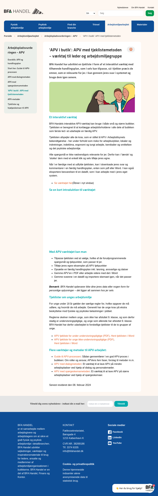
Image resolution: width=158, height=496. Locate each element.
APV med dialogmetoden (19, 77)
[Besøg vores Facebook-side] (124, 432)
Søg (150, 13)
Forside (8, 36)
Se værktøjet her (63, 183)
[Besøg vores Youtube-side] (124, 443)
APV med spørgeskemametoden (72, 371)
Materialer (142, 24)
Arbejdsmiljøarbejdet (118, 24)
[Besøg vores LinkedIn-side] (124, 437)
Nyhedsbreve (122, 7)
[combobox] (121, 13)
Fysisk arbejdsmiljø (17, 26)
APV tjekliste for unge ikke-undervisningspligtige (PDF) (84, 339)
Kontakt (151, 7)
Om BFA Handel (138, 7)
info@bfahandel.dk (73, 451)
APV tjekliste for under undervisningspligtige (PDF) (82, 336)
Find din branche (72, 26)
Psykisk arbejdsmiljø (45, 26)
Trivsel (96, 24)
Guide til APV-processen (67, 356)
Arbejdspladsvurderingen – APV (60, 36)
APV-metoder (14, 99)
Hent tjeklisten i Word (122, 336)
